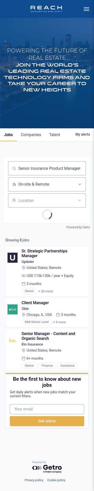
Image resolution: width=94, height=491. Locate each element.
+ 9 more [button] (59, 322)
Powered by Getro (78, 227)
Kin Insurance (32, 344)
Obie (25, 309)
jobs (8, 134)
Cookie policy (56, 480)
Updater (28, 262)
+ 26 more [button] (45, 291)
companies (31, 134)
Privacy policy (34, 480)
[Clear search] (79, 168)
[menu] (86, 9)
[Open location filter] (79, 200)
